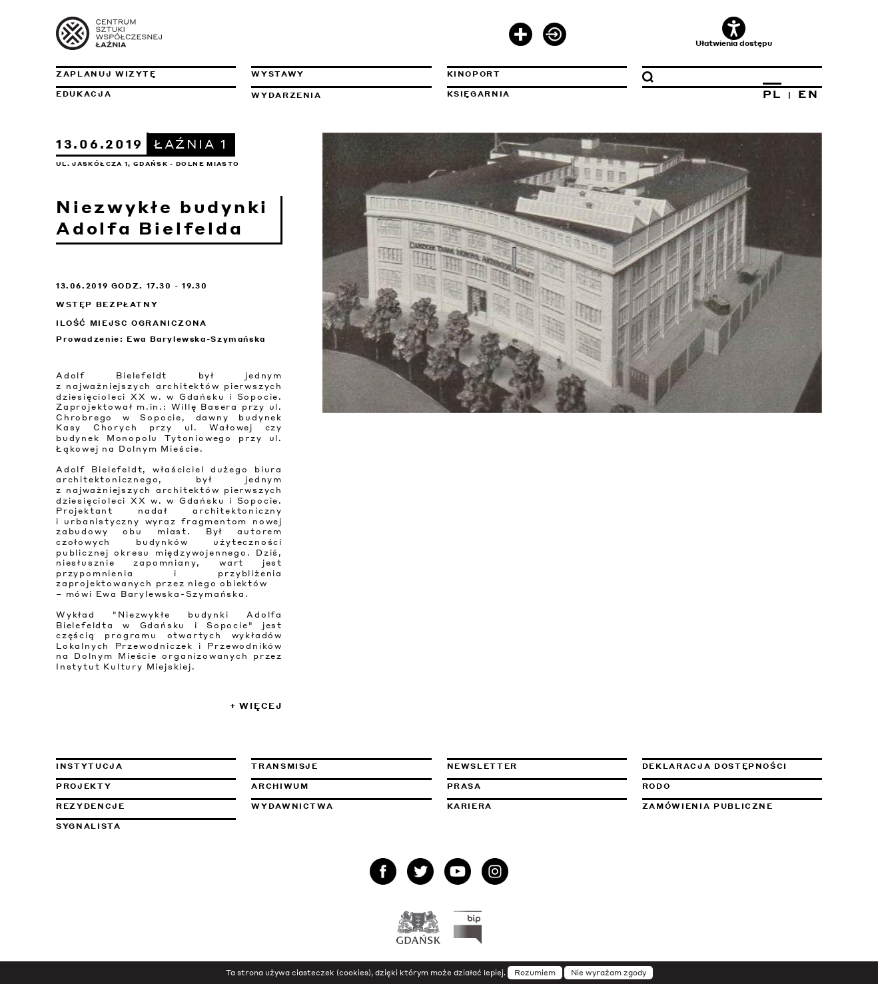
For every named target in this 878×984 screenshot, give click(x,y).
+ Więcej (256, 706)
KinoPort (474, 74)
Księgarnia (479, 94)
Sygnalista (88, 826)
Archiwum (279, 786)
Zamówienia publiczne (732, 806)
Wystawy (277, 74)
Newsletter (482, 766)
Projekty (83, 786)
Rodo (656, 786)
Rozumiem (535, 972)
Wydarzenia (286, 95)
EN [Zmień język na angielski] (808, 94)
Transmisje (341, 766)
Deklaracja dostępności (714, 766)
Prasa (464, 786)
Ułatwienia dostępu (733, 32)
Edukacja (83, 94)
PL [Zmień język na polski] (772, 94)
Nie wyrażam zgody (608, 972)
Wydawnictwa (292, 806)
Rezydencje (90, 806)
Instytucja (89, 766)
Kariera (470, 806)
